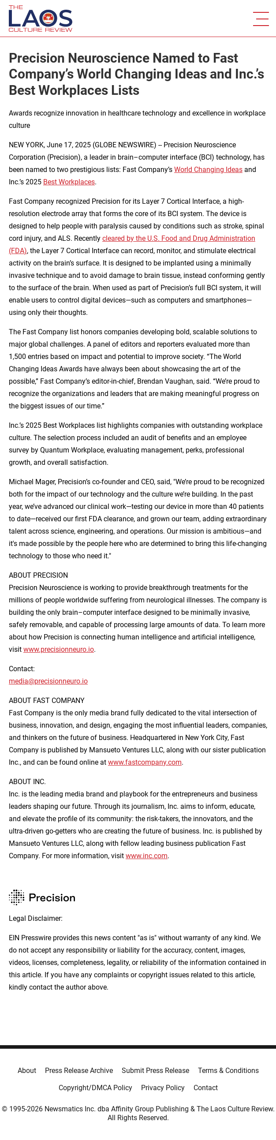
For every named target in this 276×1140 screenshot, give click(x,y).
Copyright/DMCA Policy (95, 1088)
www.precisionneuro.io (58, 649)
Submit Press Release (155, 1070)
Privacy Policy (163, 1088)
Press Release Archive (79, 1070)
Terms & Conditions (228, 1070)
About (27, 1070)
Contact (206, 1088)
